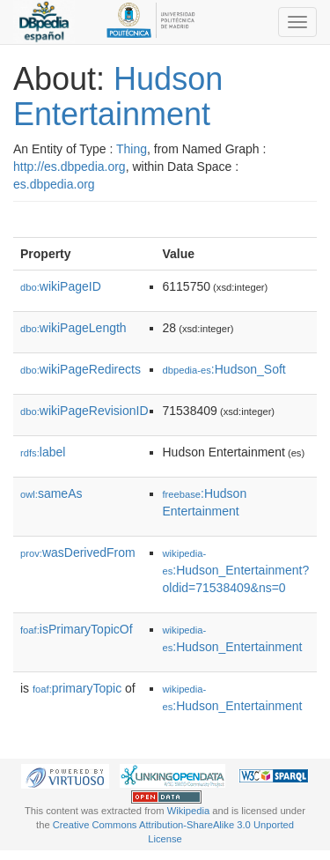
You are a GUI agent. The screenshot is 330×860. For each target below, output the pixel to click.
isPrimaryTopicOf (76, 629)
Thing (131, 149)
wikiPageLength (73, 328)
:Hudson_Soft (224, 369)
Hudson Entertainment (118, 96)
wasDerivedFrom (78, 552)
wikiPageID (60, 286)
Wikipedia (188, 810)
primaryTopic (77, 688)
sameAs (51, 493)
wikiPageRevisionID (84, 411)
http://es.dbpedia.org (69, 166)
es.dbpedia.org (54, 184)
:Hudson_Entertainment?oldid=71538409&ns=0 (236, 571)
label (42, 452)
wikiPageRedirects (80, 369)
